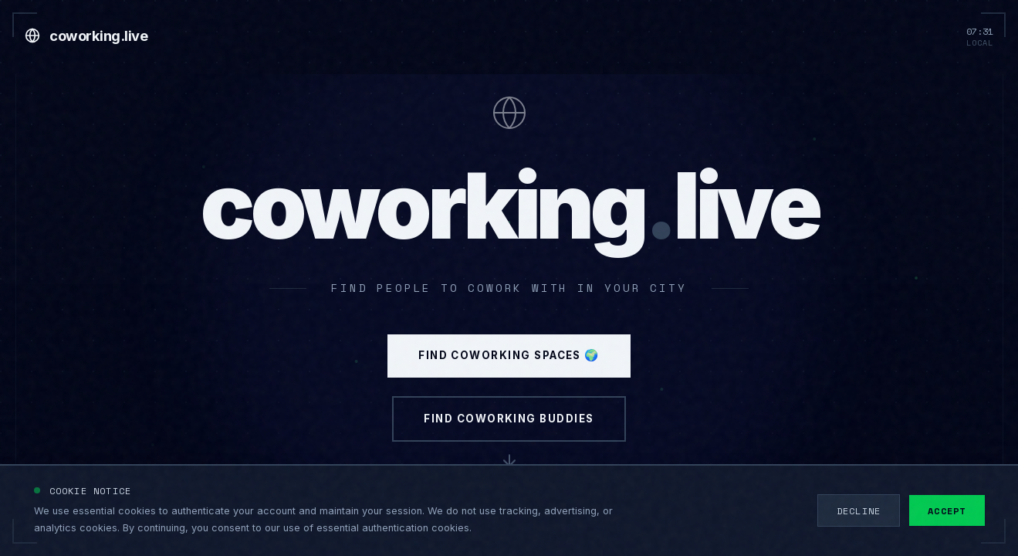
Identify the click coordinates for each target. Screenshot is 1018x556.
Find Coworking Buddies (509, 458)
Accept (947, 510)
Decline (859, 510)
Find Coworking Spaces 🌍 (509, 379)
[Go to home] (86, 35)
